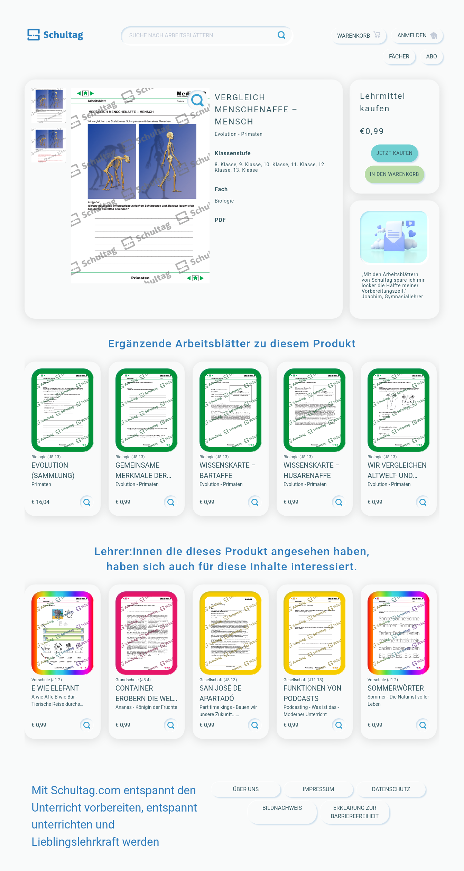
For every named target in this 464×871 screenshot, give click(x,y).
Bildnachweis (282, 808)
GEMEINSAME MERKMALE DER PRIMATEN (141, 475)
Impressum (318, 789)
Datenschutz (391, 789)
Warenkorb (358, 35)
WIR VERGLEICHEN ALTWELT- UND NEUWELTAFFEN (397, 475)
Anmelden (417, 35)
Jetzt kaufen (394, 153)
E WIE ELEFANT (55, 688)
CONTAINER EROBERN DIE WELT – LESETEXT (145, 698)
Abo (431, 56)
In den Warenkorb (394, 174)
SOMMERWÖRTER (396, 688)
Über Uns (246, 789)
